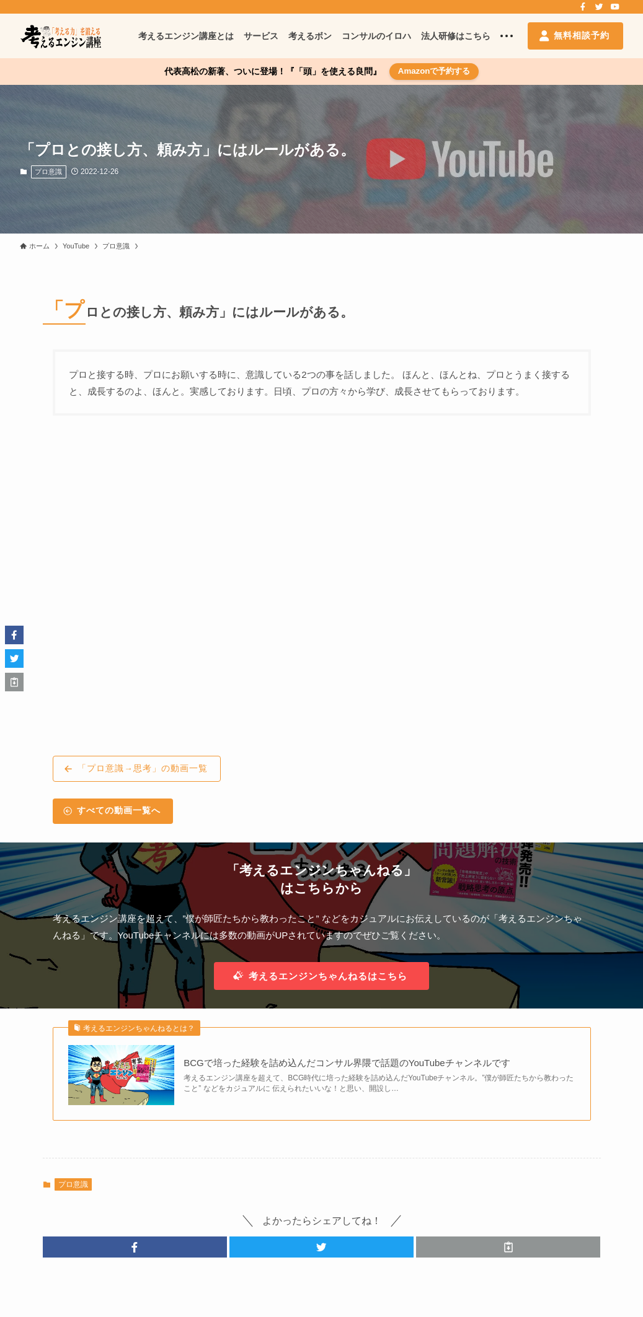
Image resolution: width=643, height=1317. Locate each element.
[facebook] (583, 7)
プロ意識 (48, 171)
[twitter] (599, 7)
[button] (135, 1247)
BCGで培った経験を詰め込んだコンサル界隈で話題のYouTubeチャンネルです (347, 1062)
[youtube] (615, 7)
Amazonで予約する (434, 71)
